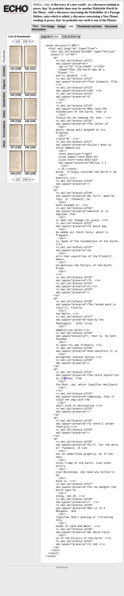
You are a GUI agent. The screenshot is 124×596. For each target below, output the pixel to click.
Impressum (62, 567)
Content (4, 71)
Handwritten (4, 99)
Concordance (4, 129)
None (4, 144)
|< (49, 36)
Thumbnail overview (89, 26)
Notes (4, 113)
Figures (4, 84)
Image (61, 26)
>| (79, 36)
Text (35, 26)
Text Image (47, 26)
